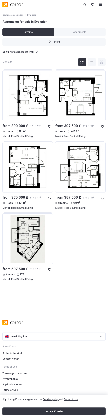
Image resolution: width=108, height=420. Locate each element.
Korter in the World (12, 353)
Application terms (12, 384)
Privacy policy (10, 378)
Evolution (32, 15)
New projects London (13, 15)
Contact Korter (10, 358)
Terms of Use (71, 399)
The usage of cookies (14, 373)
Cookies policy (51, 399)
